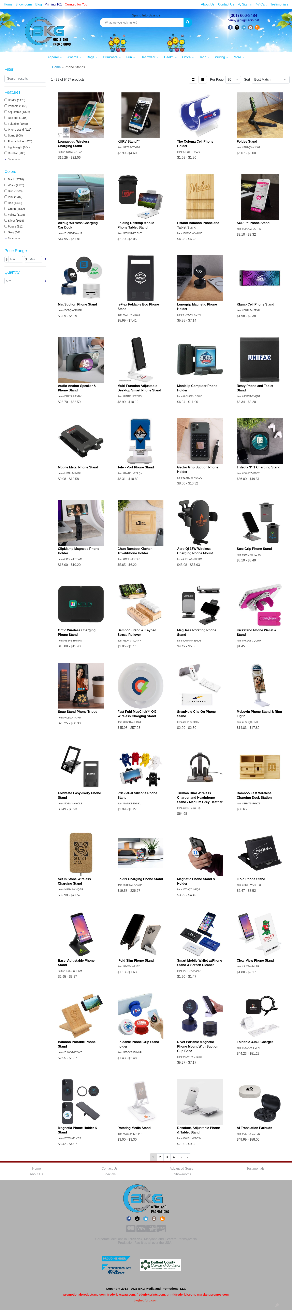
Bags (92, 57)
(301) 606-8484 (243, 15)
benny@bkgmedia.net (243, 20)
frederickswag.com (121, 1294)
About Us (36, 1174)
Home (8, 4)
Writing (222, 57)
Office (188, 57)
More (239, 57)
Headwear (150, 57)
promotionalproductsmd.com (84, 1294)
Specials (109, 1174)
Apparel (54, 57)
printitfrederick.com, (181, 1294)
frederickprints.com (150, 1294)
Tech (204, 57)
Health (170, 57)
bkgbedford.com (146, 1300)
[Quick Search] (142, 22)
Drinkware (112, 57)
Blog (38, 4)
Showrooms (23, 4)
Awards (74, 57)
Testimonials (255, 1168)
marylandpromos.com (213, 1294)
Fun (130, 57)
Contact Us (109, 1168)
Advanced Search (182, 1168)
